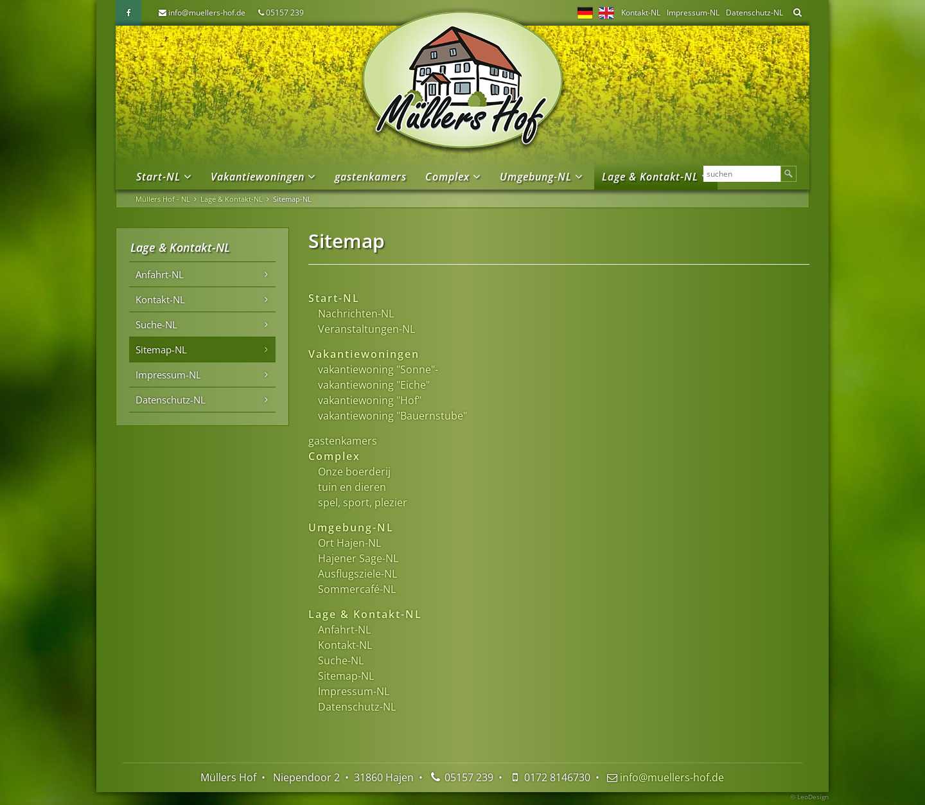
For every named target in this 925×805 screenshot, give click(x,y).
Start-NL (158, 177)
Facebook (128, 13)
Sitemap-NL (346, 676)
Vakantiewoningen (257, 177)
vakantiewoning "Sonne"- (378, 369)
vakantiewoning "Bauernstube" (392, 416)
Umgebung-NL (536, 177)
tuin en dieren (352, 487)
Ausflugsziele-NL (357, 574)
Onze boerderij (354, 471)
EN (606, 13)
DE (585, 13)
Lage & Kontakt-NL (650, 177)
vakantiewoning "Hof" (369, 400)
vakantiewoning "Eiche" (374, 385)
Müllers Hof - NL (163, 199)
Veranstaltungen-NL (366, 329)
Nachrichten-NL (356, 313)
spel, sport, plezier (362, 502)
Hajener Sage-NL (358, 558)
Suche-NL (341, 660)
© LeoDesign (809, 796)
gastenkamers (371, 177)
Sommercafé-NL (357, 589)
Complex (447, 177)
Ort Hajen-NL (349, 543)
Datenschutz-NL (754, 12)
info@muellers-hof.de (206, 12)
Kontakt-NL (640, 12)
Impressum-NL (693, 12)
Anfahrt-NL (344, 630)
